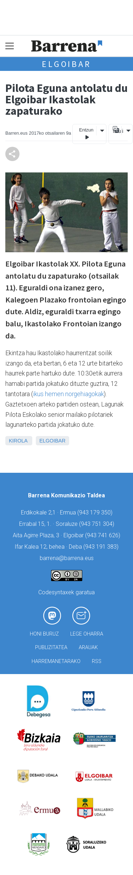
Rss (96, 661)
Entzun (86, 133)
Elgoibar (66, 63)
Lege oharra (86, 634)
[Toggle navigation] (9, 46)
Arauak (88, 647)
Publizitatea (51, 647)
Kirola (18, 441)
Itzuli (117, 131)
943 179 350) (95, 512)
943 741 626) (103, 535)
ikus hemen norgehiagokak (68, 394)
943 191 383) (101, 546)
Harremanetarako (56, 661)
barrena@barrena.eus (67, 558)
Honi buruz (44, 634)
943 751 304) (97, 524)
